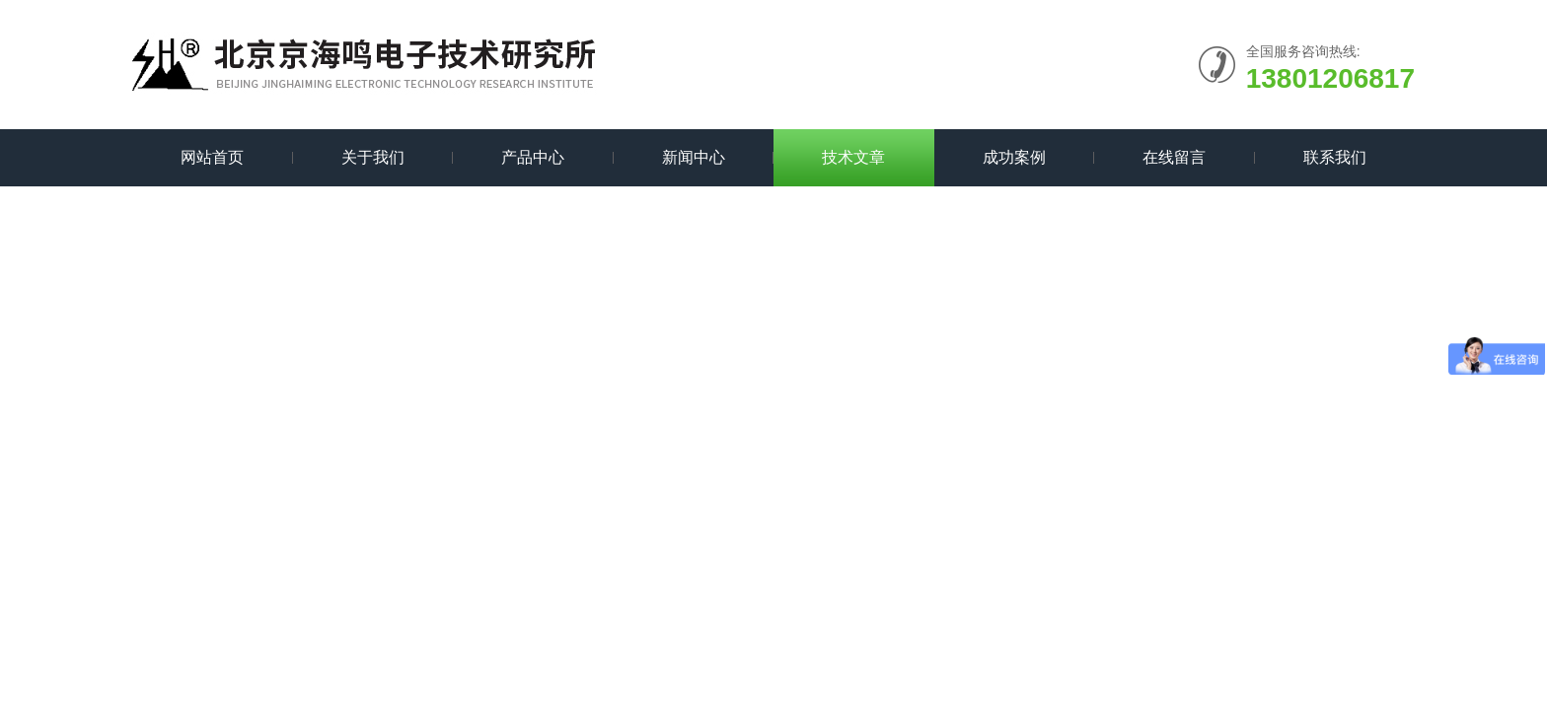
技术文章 (853, 157)
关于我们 (373, 157)
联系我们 (1334, 157)
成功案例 (1014, 157)
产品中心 (532, 157)
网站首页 (212, 157)
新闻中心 (693, 157)
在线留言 (1174, 157)
